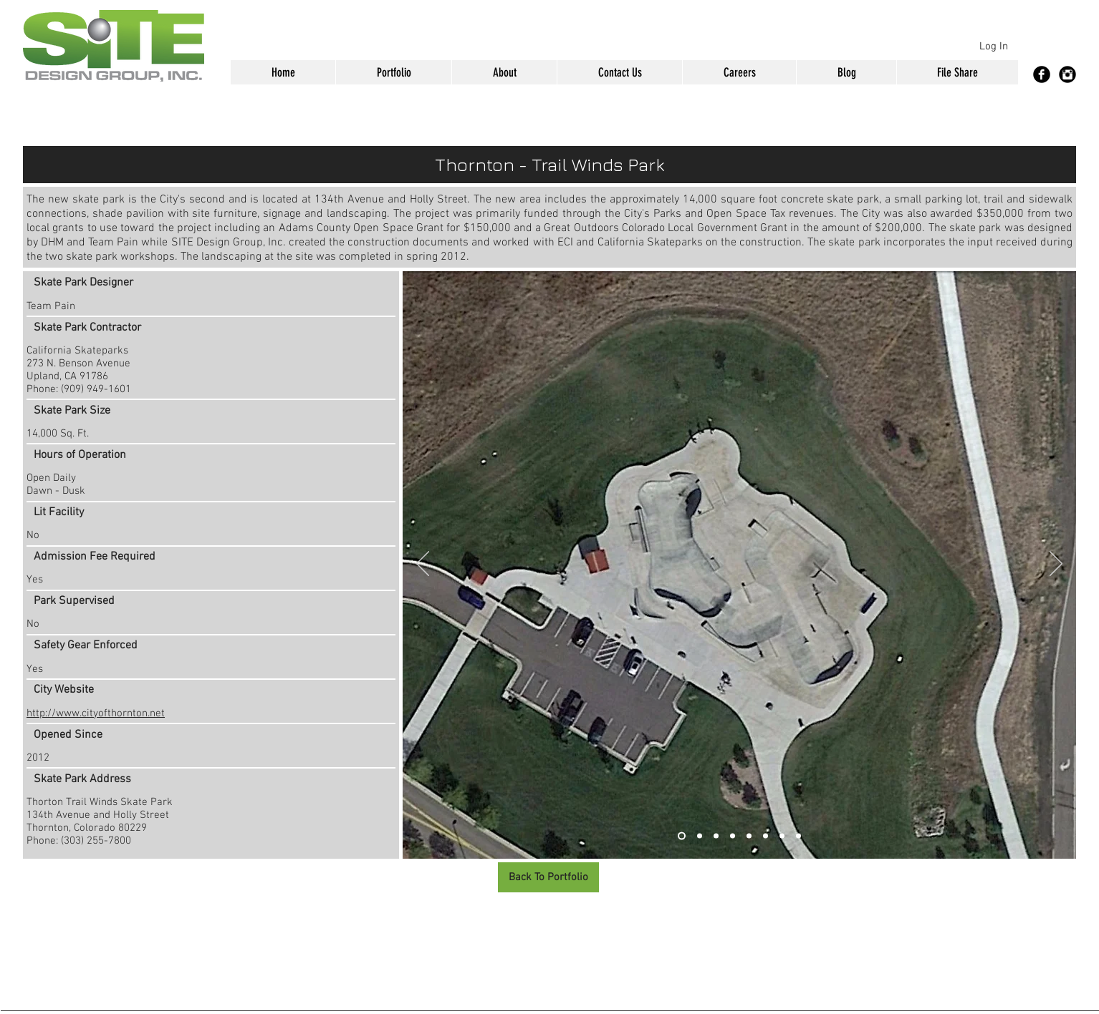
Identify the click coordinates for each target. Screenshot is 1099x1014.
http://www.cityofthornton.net (96, 713)
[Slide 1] (682, 836)
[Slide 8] (798, 836)
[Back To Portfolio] (548, 877)
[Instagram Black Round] (1067, 74)
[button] (393, 72)
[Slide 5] (749, 836)
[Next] (1056, 564)
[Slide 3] (716, 836)
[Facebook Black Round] (1041, 74)
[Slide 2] (699, 836)
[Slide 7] (781, 836)
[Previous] (422, 564)
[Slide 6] (765, 836)
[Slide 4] (732, 836)
